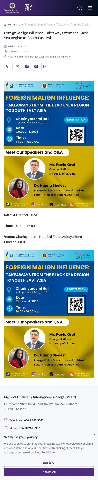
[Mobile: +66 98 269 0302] (22, 428)
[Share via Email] (45, 66)
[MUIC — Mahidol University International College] (18, 8)
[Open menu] (90, 8)
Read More (48, 452)
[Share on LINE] (36, 66)
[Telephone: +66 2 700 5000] (23, 420)
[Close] (94, 434)
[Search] (80, 8)
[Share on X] (18, 66)
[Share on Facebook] (27, 66)
